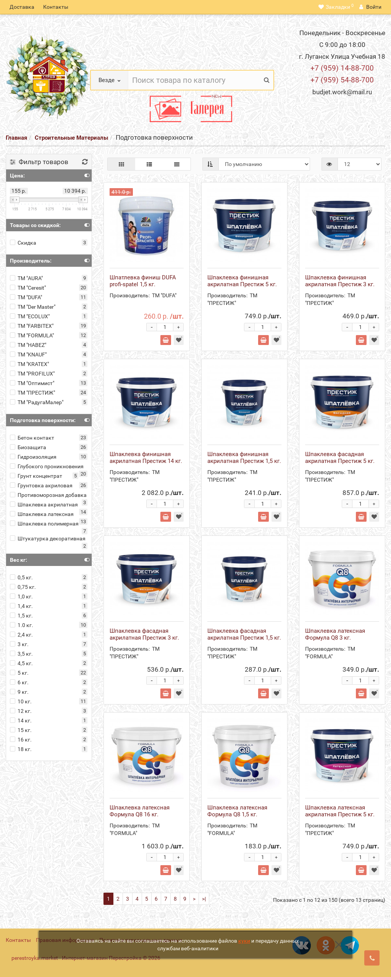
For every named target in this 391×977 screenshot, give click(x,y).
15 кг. (21, 730)
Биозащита (28, 447)
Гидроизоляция (33, 457)
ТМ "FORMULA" (32, 335)
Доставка (22, 7)
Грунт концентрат (36, 476)
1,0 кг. (21, 596)
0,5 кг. (21, 577)
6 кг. (19, 682)
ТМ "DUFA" (26, 297)
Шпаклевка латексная (42, 514)
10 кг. (21, 701)
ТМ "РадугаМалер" (36, 402)
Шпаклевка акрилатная (44, 504)
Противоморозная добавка (48, 495)
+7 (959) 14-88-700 (342, 68)
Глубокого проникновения (47, 466)
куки (244, 941)
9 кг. (19, 692)
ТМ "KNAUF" (28, 354)
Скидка (23, 243)
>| (204, 899)
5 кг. (19, 673)
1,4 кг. (21, 606)
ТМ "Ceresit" (28, 288)
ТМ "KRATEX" (29, 364)
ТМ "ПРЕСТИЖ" (32, 393)
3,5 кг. (21, 654)
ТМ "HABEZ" (28, 345)
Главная (16, 137)
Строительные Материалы (71, 137)
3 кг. (19, 644)
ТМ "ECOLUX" (30, 316)
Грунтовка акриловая (41, 485)
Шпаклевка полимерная (44, 524)
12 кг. (21, 711)
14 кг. (21, 720)
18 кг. (21, 749)
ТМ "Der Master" (32, 307)
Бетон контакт (32, 438)
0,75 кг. (23, 587)
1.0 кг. (21, 625)
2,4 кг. (21, 635)
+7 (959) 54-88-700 (342, 80)
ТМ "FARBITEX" (31, 326)
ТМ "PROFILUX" (32, 374)
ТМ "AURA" (26, 278)
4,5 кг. (21, 663)
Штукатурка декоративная (48, 538)
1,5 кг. (21, 616)
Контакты (55, 7)
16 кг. (21, 740)
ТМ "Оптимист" (32, 383)
